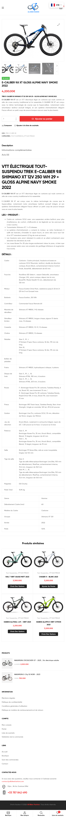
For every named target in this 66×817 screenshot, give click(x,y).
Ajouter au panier (43, 118)
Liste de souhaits (8, 732)
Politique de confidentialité (12, 702)
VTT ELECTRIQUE (29, 135)
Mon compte (6, 724)
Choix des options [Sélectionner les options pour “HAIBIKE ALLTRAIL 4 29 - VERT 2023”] (17, 631)
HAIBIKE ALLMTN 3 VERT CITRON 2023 (48, 622)
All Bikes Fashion (33, 804)
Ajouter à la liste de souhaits (27, 125)
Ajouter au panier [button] (48, 586)
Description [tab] (7, 145)
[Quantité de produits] (10, 118)
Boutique (5, 755)
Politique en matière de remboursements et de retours (22, 710)
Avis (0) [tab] (5, 154)
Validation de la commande (12, 736)
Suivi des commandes (10, 759)
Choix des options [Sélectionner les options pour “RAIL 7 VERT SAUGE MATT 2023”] (17, 586)
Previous (57, 71)
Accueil (4, 751)
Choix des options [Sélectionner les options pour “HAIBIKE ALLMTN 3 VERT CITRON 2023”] (48, 633)
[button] (58, 24)
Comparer (8, 125)
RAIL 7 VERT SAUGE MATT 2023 (17, 576)
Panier (4, 728)
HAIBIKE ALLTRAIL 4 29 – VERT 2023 (17, 621)
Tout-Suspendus (17, 135)
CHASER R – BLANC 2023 (48, 576)
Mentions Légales (8, 698)
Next (57, 65)
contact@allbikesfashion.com (13, 781)
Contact (5, 763)
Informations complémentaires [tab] (17, 149)
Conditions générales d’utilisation (14, 706)
